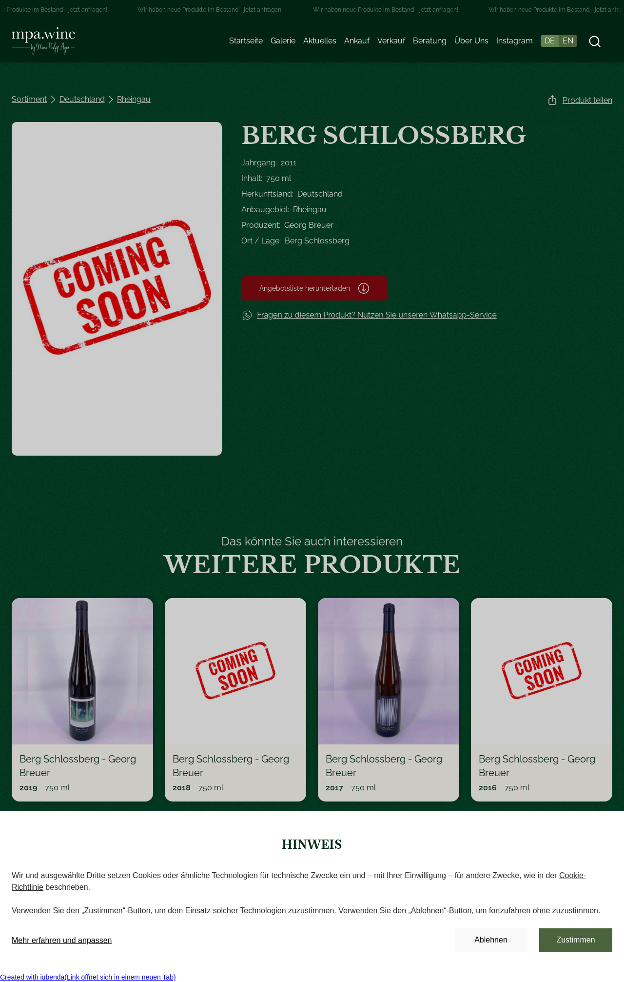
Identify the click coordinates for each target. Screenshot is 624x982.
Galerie (283, 40)
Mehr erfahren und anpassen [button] (62, 940)
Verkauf (391, 40)
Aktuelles (319, 40)
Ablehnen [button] (490, 940)
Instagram (514, 40)
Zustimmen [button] (575, 940)
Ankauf (357, 40)
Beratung (430, 40)
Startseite (246, 40)
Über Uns (471, 40)
